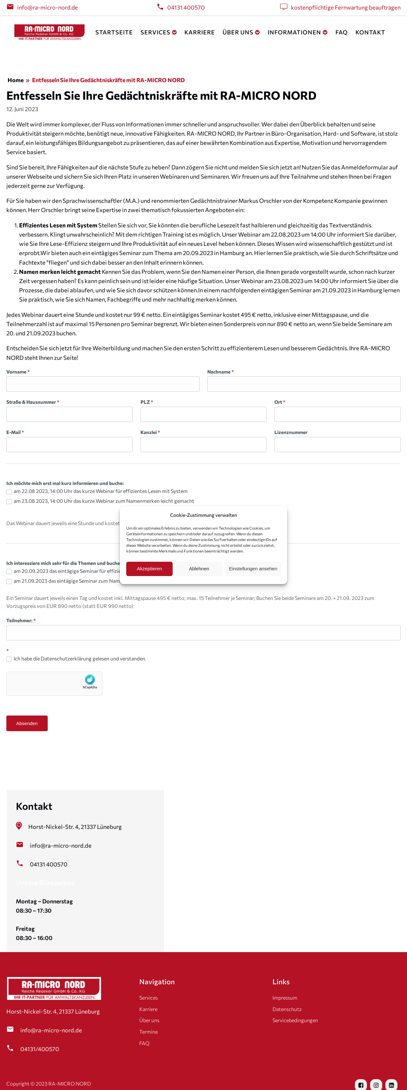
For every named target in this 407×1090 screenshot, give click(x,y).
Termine (148, 1032)
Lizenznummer (290, 432)
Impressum (284, 997)
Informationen (298, 32)
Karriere (199, 32)
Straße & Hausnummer (32, 402)
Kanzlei (150, 432)
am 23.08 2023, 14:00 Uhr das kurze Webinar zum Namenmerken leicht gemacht (100, 501)
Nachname (220, 371)
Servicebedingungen (295, 1020)
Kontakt (370, 32)
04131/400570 (39, 1048)
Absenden (27, 723)
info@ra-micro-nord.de (47, 7)
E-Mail (15, 432)
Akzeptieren (149, 568)
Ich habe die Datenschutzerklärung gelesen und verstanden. (76, 658)
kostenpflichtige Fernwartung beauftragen (346, 7)
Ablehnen (199, 568)
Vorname (18, 371)
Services (159, 32)
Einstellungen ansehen (253, 568)
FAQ (341, 32)
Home (16, 79)
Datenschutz (287, 1009)
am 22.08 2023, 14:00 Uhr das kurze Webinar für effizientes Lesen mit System (97, 491)
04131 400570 (186, 7)
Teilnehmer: (21, 620)
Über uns (241, 32)
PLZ (147, 402)
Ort (279, 402)
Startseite (114, 32)
